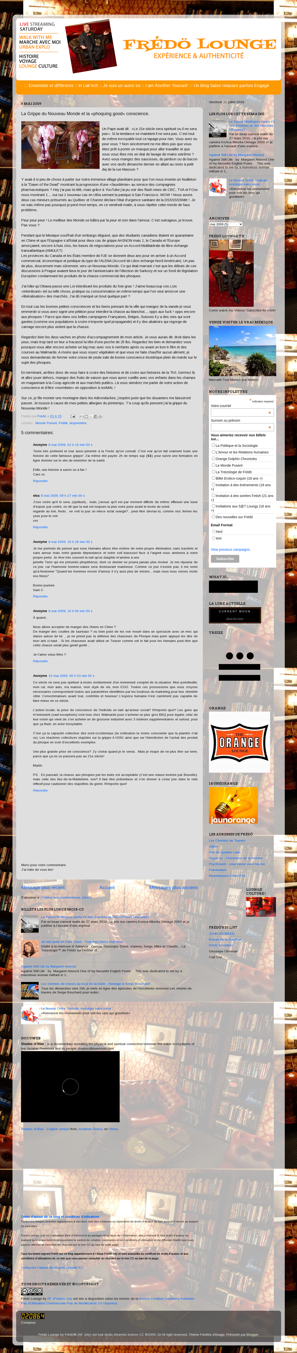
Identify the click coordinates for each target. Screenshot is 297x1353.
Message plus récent (43, 887)
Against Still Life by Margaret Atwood (48, 966)
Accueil (106, 887)
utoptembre (78, 423)
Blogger (252, 1334)
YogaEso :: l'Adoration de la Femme (236, 858)
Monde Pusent (46, 423)
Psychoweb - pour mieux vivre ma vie (237, 864)
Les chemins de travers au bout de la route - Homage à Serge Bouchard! (95, 984)
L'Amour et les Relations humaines (242, 452)
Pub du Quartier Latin (224, 852)
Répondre (40, 481)
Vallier (213, 846)
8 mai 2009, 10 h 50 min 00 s (70, 611)
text (219, 538)
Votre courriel (241, 406)
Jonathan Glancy (90, 1129)
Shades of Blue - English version (45, 1129)
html (219, 532)
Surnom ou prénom (241, 420)
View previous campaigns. (231, 549)
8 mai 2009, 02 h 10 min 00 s (70, 445)
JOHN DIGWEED (222, 933)
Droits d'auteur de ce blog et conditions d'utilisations (60, 1217)
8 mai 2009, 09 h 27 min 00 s (63, 495)
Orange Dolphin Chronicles (236, 459)
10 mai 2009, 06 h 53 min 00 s (71, 676)
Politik (63, 423)
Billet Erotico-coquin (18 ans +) (239, 478)
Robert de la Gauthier (225, 939)
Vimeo (113, 1129)
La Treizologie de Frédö (234, 472)
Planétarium (218, 870)
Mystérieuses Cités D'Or (227, 876)
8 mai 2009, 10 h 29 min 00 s (70, 542)
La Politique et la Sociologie (237, 446)
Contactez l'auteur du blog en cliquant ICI (51, 1267)
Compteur (28, 1322)
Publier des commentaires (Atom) (67, 897)
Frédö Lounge (31, 1298)
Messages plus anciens (173, 887)
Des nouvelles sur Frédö (234, 517)
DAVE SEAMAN (220, 945)
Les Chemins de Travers (227, 840)
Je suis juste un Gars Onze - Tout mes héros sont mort (82, 942)
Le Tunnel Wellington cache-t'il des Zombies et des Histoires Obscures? (95, 917)
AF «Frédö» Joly (59, 1298)
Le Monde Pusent (229, 465)
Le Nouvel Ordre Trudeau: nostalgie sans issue (76, 1008)
